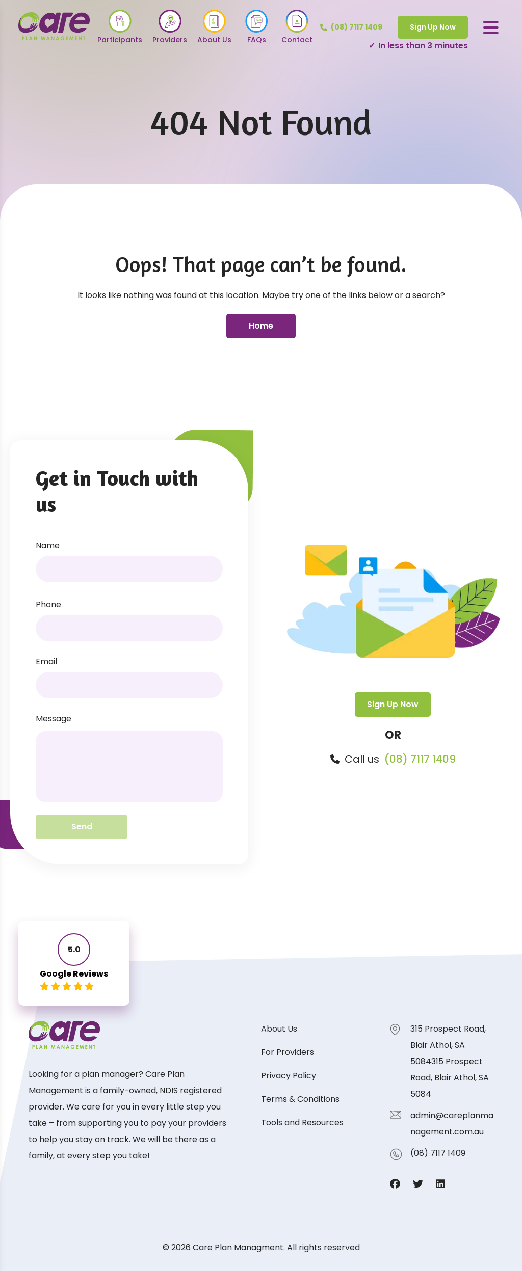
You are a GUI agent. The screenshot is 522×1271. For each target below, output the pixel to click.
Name (48, 545)
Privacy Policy (288, 1075)
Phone (48, 604)
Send (81, 826)
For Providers (287, 1052)
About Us (279, 1029)
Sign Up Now (433, 27)
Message (53, 718)
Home (261, 326)
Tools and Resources (302, 1122)
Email (46, 661)
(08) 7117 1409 (420, 759)
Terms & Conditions (300, 1099)
